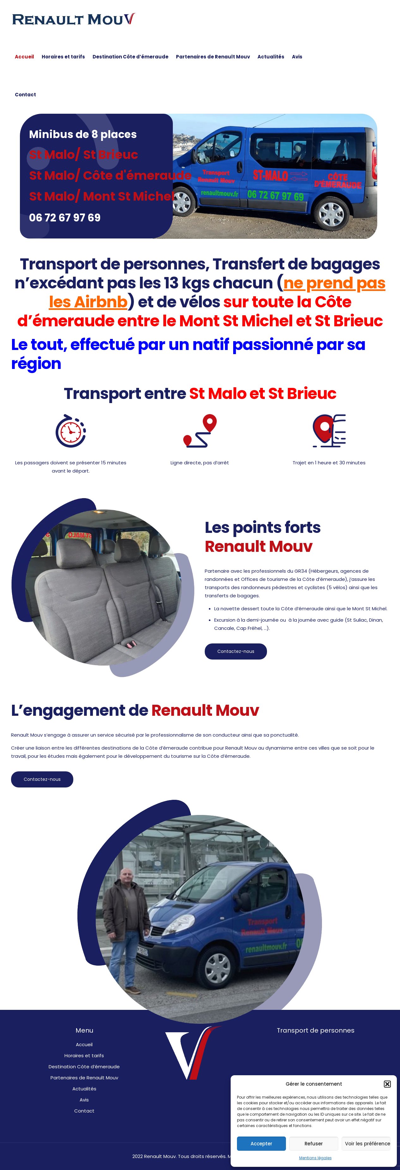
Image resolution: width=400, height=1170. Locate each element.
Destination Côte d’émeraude (84, 1066)
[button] (387, 1084)
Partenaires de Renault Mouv (84, 1077)
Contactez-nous (235, 651)
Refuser (314, 1143)
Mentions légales (315, 1158)
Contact (84, 1110)
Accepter (261, 1143)
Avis (84, 1099)
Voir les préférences (368, 1143)
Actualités (84, 1088)
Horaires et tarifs (84, 1055)
